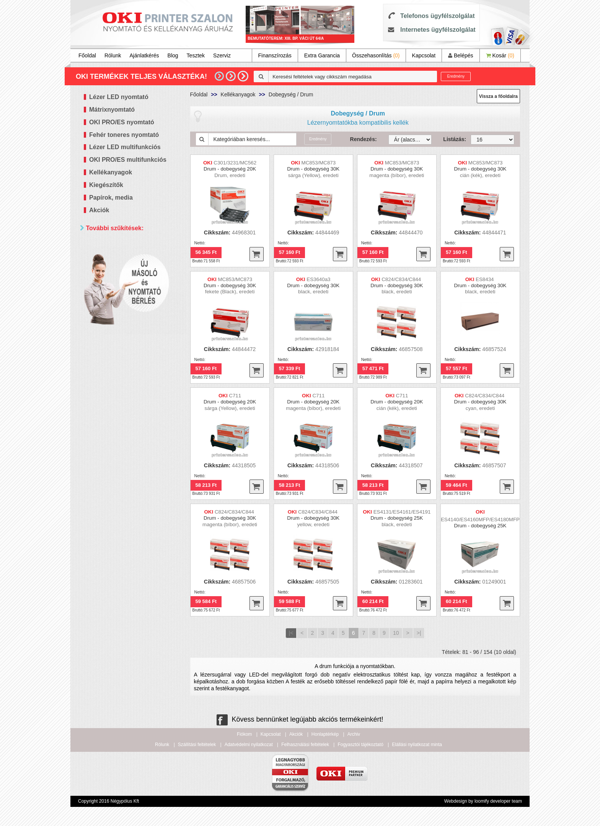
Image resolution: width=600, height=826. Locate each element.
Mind (104, 262)
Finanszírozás (275, 55)
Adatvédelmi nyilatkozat (249, 744)
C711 (235, 395)
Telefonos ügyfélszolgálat (437, 16)
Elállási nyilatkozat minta (417, 744)
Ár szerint (101, 246)
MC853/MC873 (319, 163)
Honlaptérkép (325, 734)
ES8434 (485, 279)
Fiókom (244, 734)
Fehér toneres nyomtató (124, 135)
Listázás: (451, 139)
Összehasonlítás (376, 55)
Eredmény (456, 76)
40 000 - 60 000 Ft (121, 291)
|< (291, 633)
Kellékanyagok (110, 172)
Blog (173, 55)
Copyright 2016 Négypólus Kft (108, 801)
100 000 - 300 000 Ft (124, 310)
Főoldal (87, 55)
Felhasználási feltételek (305, 744)
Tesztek (196, 55)
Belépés (460, 55)
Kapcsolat (423, 55)
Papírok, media (111, 197)
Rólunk (112, 55)
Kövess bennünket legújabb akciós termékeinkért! (300, 719)
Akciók (99, 210)
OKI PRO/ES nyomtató (121, 122)
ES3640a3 (318, 279)
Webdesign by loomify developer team (483, 801)
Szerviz (222, 55)
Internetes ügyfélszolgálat (438, 29)
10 (396, 633)
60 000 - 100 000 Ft (122, 300)
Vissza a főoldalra (498, 96)
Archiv (353, 734)
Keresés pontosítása (132, 336)
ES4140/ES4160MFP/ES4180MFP (480, 519)
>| (419, 633)
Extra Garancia (322, 55)
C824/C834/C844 (402, 279)
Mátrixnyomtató (112, 109)
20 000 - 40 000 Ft (121, 281)
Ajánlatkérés (144, 55)
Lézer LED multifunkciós (125, 147)
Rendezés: (363, 139)
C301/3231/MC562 (235, 163)
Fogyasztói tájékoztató (360, 744)
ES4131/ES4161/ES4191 (402, 512)
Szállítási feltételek (197, 744)
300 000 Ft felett (118, 320)
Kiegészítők (106, 185)
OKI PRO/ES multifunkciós (127, 159)
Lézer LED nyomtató (118, 97)
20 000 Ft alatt (116, 272)
